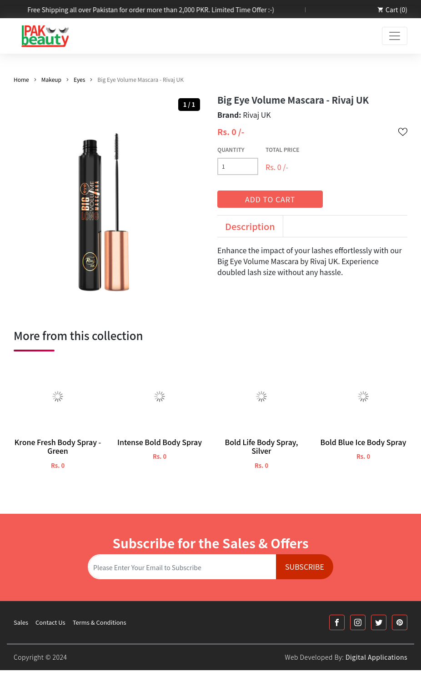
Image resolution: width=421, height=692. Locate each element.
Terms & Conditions (99, 622)
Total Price (283, 149)
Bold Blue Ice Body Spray (363, 442)
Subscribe (304, 566)
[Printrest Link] (399, 622)
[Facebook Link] (337, 622)
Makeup (51, 79)
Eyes (79, 79)
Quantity (230, 149)
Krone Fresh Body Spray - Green (58, 446)
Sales (21, 622)
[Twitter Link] (378, 622)
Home (21, 79)
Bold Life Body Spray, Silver (261, 446)
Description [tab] (250, 226)
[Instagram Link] (358, 622)
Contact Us (50, 622)
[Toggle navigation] (394, 36)
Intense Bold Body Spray (159, 442)
